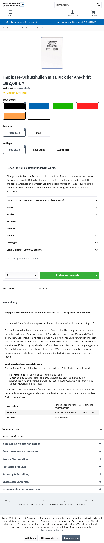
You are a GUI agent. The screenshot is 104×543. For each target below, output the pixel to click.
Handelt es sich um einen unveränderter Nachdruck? (52, 200)
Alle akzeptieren (49, 538)
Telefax (52, 235)
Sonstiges (52, 243)
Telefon (52, 228)
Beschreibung (10, 302)
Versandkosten (92, 500)
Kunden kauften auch (13, 436)
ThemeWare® (79, 504)
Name (52, 207)
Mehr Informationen (52, 530)
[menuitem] (10, 13)
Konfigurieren (71, 538)
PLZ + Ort (52, 221)
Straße (52, 214)
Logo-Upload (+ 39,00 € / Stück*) (52, 250)
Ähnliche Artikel (10, 429)
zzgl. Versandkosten (22, 87)
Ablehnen (30, 538)
